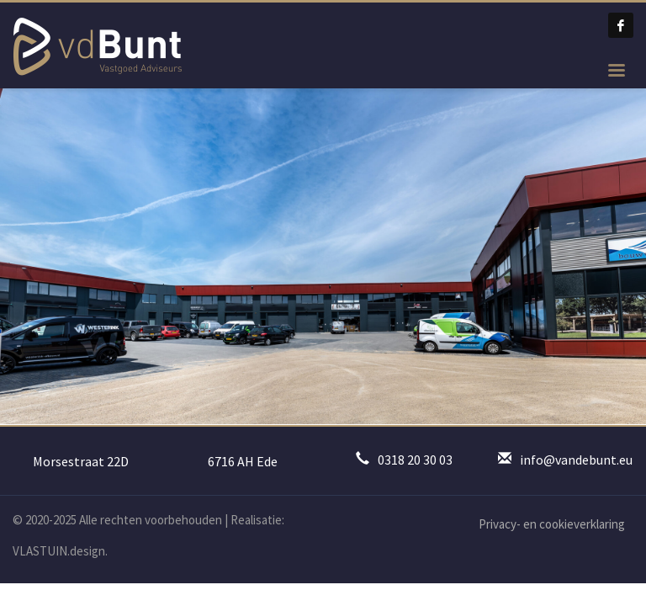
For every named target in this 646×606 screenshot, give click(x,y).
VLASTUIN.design (59, 551)
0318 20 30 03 (415, 459)
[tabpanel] (323, 256)
